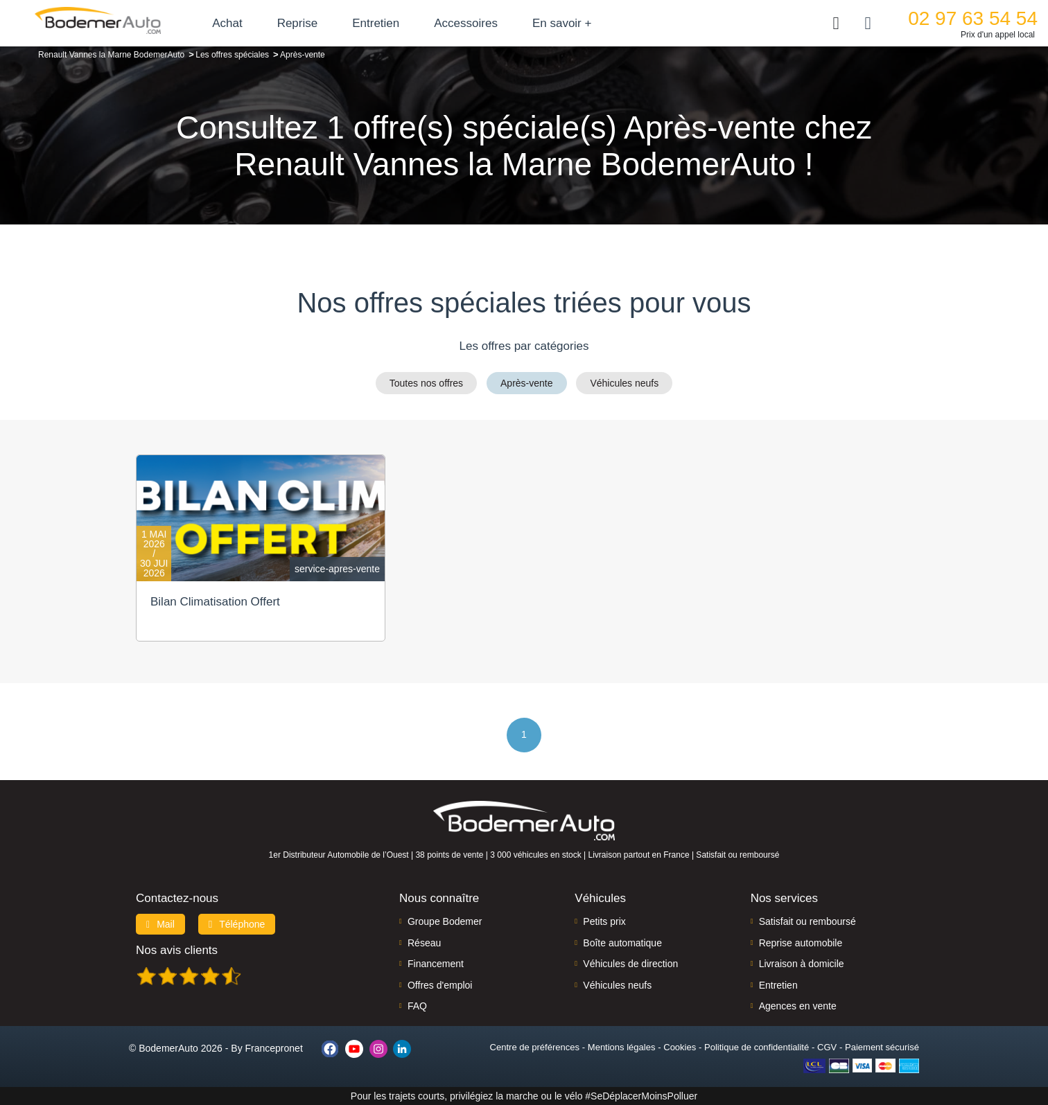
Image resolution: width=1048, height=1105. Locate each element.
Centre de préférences (534, 1047)
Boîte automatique (622, 942)
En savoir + (563, 23)
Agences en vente (798, 1005)
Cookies (679, 1047)
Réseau (424, 942)
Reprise (297, 23)
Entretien (376, 23)
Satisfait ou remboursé (807, 921)
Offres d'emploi (440, 985)
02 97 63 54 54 (973, 18)
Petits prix (604, 921)
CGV (827, 1047)
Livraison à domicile (801, 963)
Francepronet (274, 1048)
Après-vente (526, 383)
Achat (228, 23)
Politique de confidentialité (756, 1047)
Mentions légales (622, 1047)
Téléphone (237, 924)
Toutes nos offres (426, 383)
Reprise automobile (801, 942)
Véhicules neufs (624, 383)
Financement (436, 963)
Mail (160, 924)
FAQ (417, 1005)
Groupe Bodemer (445, 921)
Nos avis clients (177, 950)
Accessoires (466, 23)
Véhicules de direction (630, 963)
